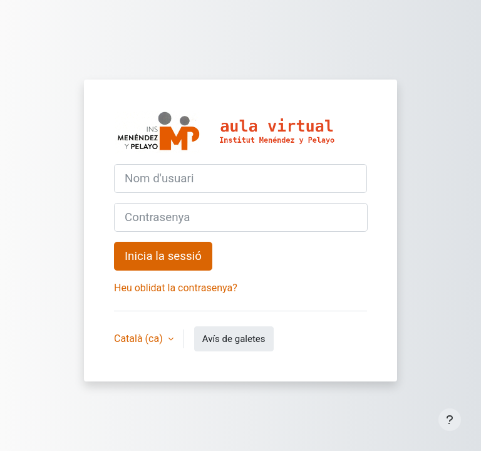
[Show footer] (449, 419)
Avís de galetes (234, 339)
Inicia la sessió (163, 256)
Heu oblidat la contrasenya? (175, 288)
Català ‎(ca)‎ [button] (139, 339)
